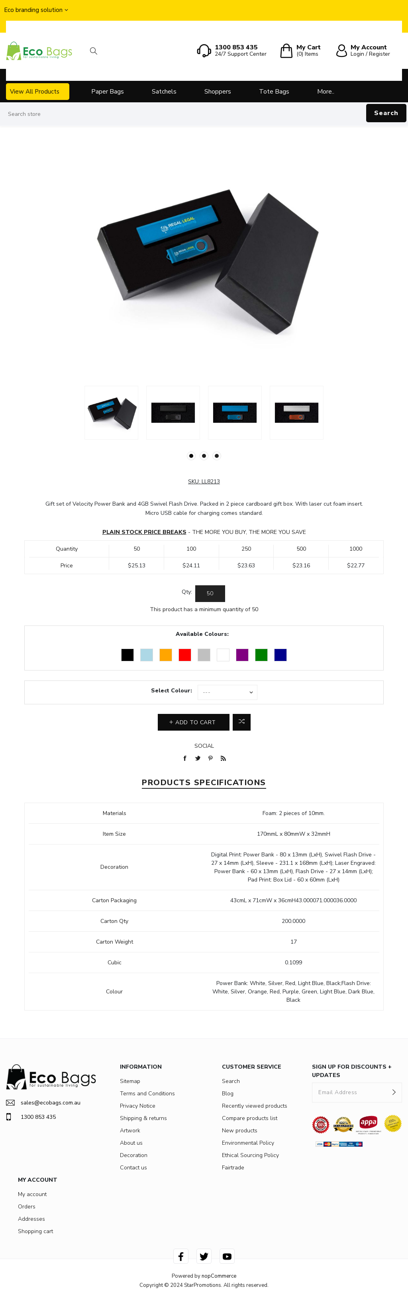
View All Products (34, 92)
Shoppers (217, 91)
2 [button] (204, 456)
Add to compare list (242, 722)
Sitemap (130, 1081)
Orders (26, 1206)
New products (239, 1130)
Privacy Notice (137, 1106)
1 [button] (191, 456)
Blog (227, 1093)
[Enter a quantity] (210, 593)
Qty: (187, 592)
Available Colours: (202, 634)
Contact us (133, 1167)
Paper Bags (107, 91)
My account (32, 1194)
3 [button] (217, 456)
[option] (111, 413)
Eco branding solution (33, 10)
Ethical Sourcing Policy (250, 1155)
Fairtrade (233, 1167)
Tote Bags (274, 91)
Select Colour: (171, 690)
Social (204, 746)
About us (131, 1143)
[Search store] (204, 114)
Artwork (130, 1130)
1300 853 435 (31, 1117)
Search (386, 113)
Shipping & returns (143, 1118)
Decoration (133, 1155)
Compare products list (249, 1118)
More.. (325, 91)
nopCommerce (219, 1276)
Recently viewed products (254, 1106)
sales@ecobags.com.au (43, 1102)
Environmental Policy (248, 1143)
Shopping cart (35, 1231)
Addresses (31, 1219)
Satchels (164, 91)
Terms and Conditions (147, 1093)
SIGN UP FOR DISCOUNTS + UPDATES (352, 1071)
